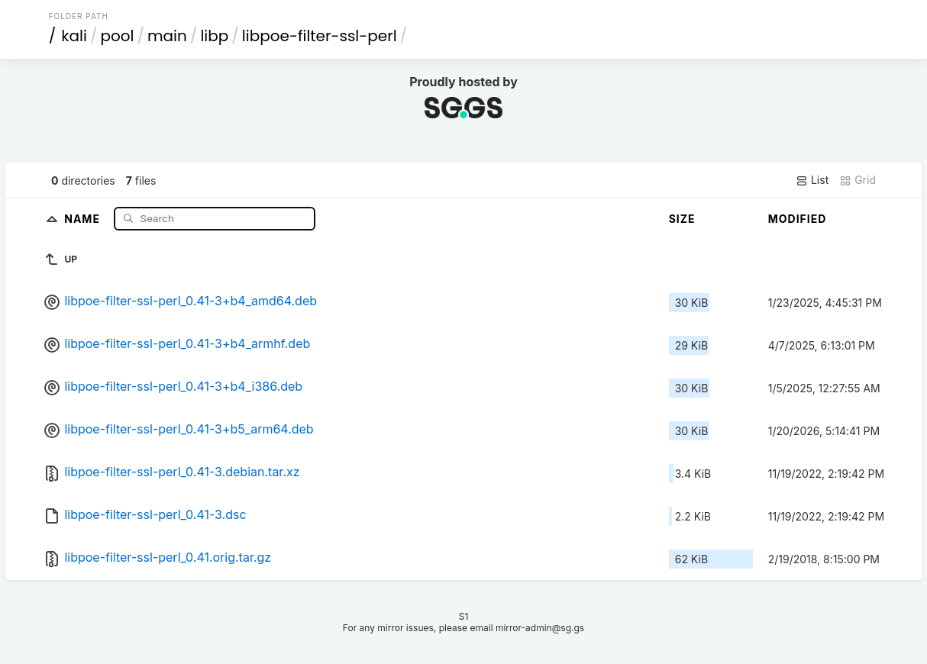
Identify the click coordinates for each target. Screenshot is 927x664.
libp (214, 36)
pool (117, 36)
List (812, 180)
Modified (797, 218)
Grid (857, 180)
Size (682, 218)
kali (74, 36)
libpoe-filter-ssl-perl (319, 36)
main (167, 36)
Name (83, 217)
